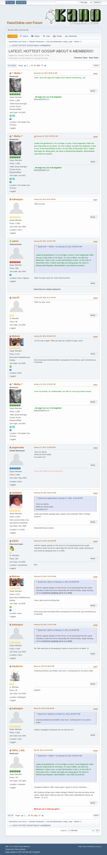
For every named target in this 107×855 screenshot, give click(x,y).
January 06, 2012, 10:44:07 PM (44, 241)
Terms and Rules (88, 846)
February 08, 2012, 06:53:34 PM (45, 493)
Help (79, 846)
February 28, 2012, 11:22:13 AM (45, 624)
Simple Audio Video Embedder (15, 849)
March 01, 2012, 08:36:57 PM (44, 666)
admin (15, 241)
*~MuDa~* (77, 42)
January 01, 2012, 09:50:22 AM (47, 136)
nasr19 (15, 297)
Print (96, 66)
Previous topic (80, 58)
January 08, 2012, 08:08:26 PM (44, 336)
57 (42, 65)
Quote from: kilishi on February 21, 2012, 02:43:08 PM (58, 582)
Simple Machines (24, 846)
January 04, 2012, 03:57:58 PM (44, 199)
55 (35, 65)
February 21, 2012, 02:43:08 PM (45, 541)
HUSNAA (17, 493)
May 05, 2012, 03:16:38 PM (43, 750)
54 (32, 65)
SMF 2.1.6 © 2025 (11, 846)
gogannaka (18, 447)
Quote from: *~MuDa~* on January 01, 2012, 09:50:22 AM (60, 247)
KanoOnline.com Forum (24, 23)
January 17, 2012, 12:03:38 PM (44, 447)
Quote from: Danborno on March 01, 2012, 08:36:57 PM (59, 714)
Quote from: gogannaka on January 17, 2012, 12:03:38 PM (60, 498)
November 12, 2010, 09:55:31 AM (45, 73)
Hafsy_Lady (67, 42)
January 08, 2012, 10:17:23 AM (44, 297)
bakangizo (17, 199)
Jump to (64, 831)
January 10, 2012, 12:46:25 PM (44, 384)
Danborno (17, 666)
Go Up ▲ (98, 846)
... (30, 65)
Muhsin (16, 336)
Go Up (10, 815)
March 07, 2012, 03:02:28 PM (44, 708)
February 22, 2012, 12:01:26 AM (45, 576)
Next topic (93, 58)
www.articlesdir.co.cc (41, 99)
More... (94, 91)
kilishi (15, 541)
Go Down (12, 66)
